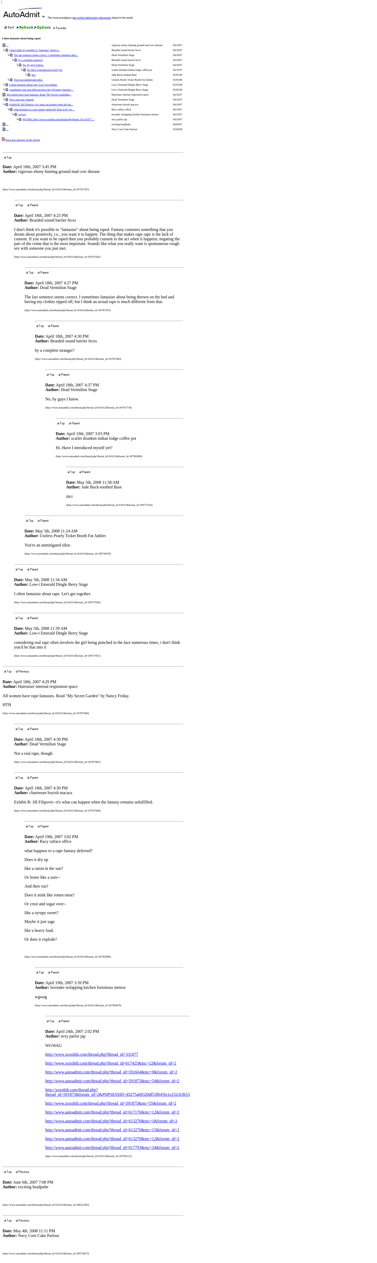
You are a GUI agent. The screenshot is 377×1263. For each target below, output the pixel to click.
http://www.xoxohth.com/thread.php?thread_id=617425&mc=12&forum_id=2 (110, 1063)
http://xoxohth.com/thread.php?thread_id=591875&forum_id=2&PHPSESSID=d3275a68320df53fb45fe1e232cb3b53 (117, 1092)
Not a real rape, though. (21, 99)
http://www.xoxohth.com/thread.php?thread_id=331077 (91, 1054)
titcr (34, 74)
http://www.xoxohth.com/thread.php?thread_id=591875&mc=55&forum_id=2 (110, 1103)
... (8, 45)
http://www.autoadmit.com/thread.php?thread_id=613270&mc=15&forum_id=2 (112, 1130)
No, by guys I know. (33, 65)
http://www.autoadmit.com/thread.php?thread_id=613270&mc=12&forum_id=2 (112, 1138)
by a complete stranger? (30, 60)
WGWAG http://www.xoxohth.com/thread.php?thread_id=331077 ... (58, 119)
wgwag (22, 114)
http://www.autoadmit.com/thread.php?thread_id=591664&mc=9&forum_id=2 (111, 1072)
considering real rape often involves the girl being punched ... (41, 89)
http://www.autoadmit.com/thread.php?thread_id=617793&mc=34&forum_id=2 (112, 1147)
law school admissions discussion (91, 17)
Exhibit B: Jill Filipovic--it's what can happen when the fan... (41, 104)
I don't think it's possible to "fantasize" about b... (34, 50)
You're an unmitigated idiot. (28, 79)
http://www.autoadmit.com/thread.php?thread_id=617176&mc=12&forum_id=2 (112, 1112)
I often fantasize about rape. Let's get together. (33, 84)
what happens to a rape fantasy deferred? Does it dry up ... (44, 109)
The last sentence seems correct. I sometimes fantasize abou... (46, 55)
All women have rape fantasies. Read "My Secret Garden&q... (39, 94)
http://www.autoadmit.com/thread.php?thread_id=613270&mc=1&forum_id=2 (111, 1121)
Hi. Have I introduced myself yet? (44, 69)
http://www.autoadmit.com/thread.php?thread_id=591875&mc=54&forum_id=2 (112, 1081)
